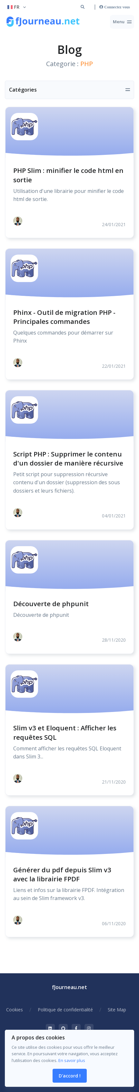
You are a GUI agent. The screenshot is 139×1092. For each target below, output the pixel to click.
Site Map (117, 1010)
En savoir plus (71, 1060)
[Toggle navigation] (122, 22)
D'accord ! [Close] (70, 1076)
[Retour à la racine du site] (43, 22)
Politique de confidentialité (65, 1010)
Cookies (14, 1010)
